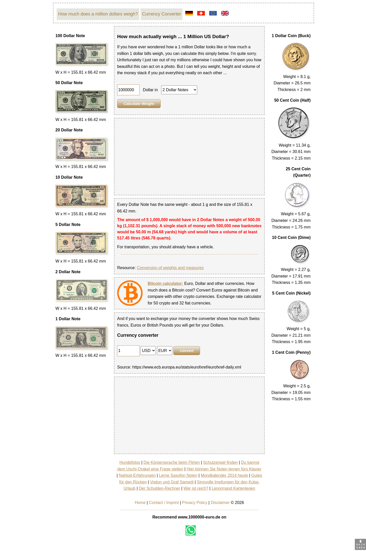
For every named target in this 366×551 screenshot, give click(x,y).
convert (186, 350)
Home (140, 502)
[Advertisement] (189, 156)
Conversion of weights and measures (170, 268)
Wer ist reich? (196, 488)
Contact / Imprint (164, 502)
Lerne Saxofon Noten (178, 475)
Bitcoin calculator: (165, 283)
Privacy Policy (194, 502)
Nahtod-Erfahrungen (137, 475)
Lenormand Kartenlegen (233, 488)
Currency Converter (161, 14)
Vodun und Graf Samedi (172, 482)
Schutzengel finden (220, 462)
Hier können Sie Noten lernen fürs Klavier (224, 469)
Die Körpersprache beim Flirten (172, 462)
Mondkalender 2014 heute (224, 475)
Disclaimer (220, 502)
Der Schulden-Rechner (159, 488)
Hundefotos (129, 462)
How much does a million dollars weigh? (98, 14)
